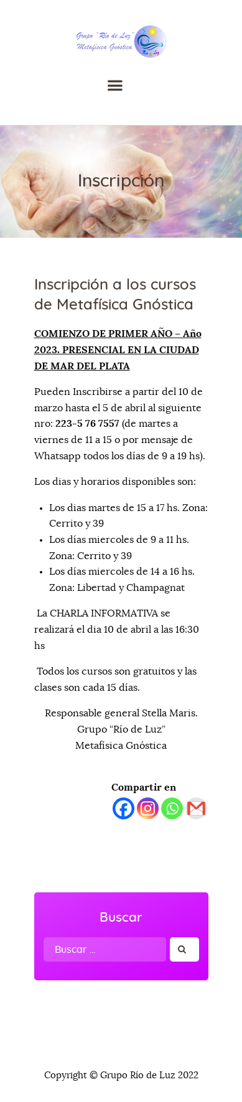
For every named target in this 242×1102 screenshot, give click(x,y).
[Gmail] (196, 808)
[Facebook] (123, 808)
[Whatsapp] (172, 808)
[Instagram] (148, 808)
